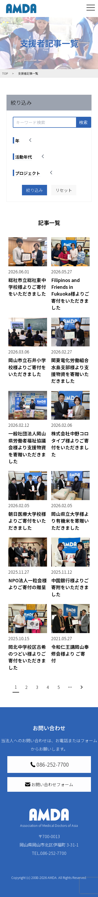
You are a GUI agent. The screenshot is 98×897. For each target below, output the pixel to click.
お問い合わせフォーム (49, 784)
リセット (63, 190)
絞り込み (34, 190)
